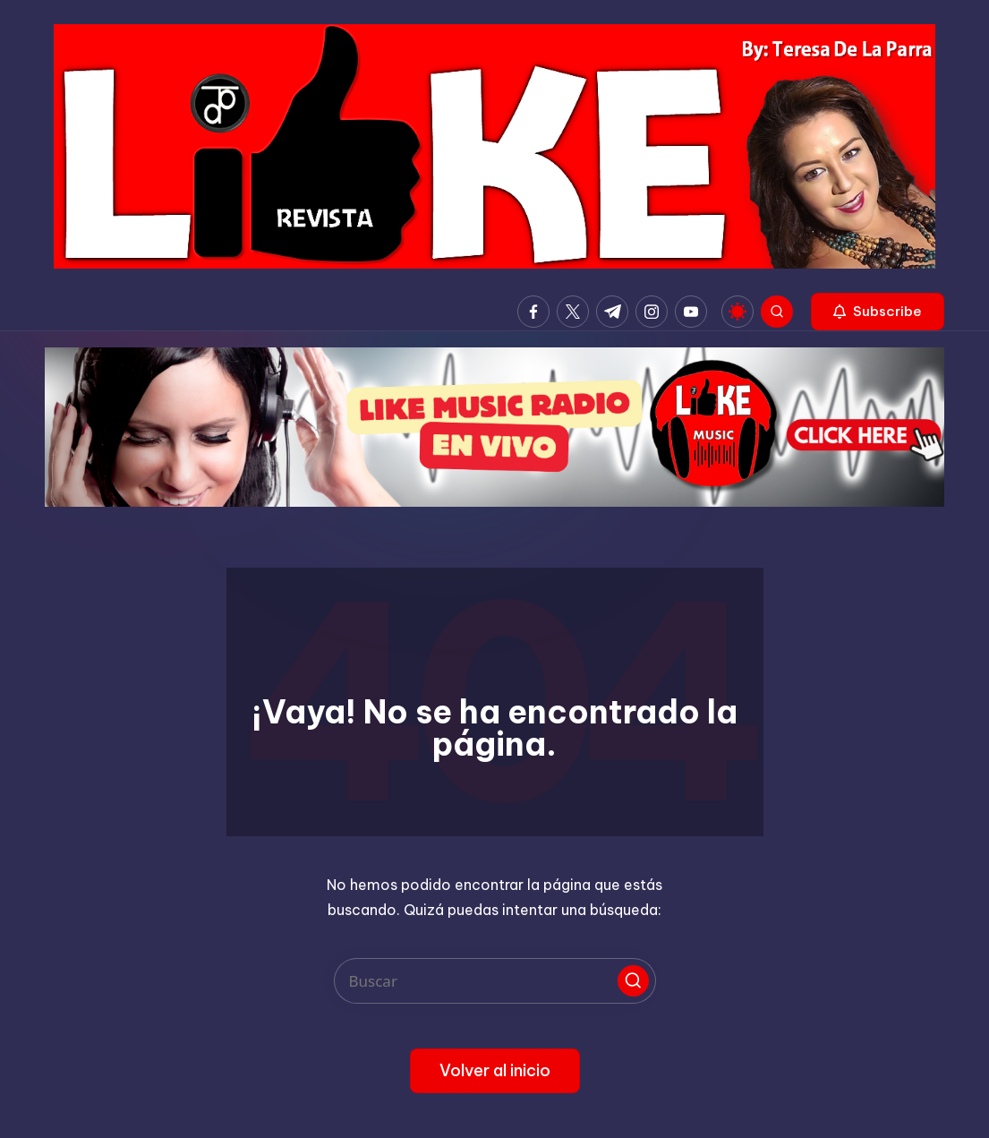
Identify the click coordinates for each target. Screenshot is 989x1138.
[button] (877, 311)
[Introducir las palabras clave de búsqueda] (495, 981)
